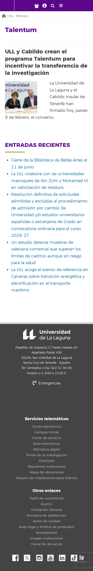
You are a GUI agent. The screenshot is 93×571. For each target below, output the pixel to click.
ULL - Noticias (18, 16)
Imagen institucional (46, 538)
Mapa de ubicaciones (47, 472)
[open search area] (53, 5)
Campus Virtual (46, 432)
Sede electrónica (46, 444)
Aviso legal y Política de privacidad (46, 527)
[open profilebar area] (36, 5)
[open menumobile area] (61, 5)
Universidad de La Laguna (46, 334)
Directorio (46, 461)
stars (46, 400)
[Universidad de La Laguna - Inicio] (9, 5)
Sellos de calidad (46, 521)
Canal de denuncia (46, 544)
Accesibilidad (46, 533)
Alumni (46, 504)
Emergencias (47, 383)
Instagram (40, 556)
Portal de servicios (46, 438)
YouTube (52, 556)
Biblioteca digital (46, 449)
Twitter (29, 556)
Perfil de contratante (46, 498)
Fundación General (46, 510)
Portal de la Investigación (46, 455)
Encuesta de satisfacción (46, 516)
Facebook (17, 556)
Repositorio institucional (47, 467)
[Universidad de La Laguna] (26, 5)
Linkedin (64, 556)
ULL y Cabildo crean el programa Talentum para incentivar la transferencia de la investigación (46, 62)
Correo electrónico (46, 427)
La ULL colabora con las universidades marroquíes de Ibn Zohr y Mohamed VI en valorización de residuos (49, 180)
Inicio (3, 16)
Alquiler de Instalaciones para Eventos (46, 478)
